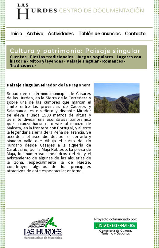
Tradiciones (22, 65)
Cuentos (18, 56)
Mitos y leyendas (46, 61)
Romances (112, 61)
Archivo (34, 33)
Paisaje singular (83, 61)
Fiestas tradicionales (51, 56)
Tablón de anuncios (99, 33)
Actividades (61, 33)
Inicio (16, 33)
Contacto (135, 33)
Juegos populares (95, 56)
